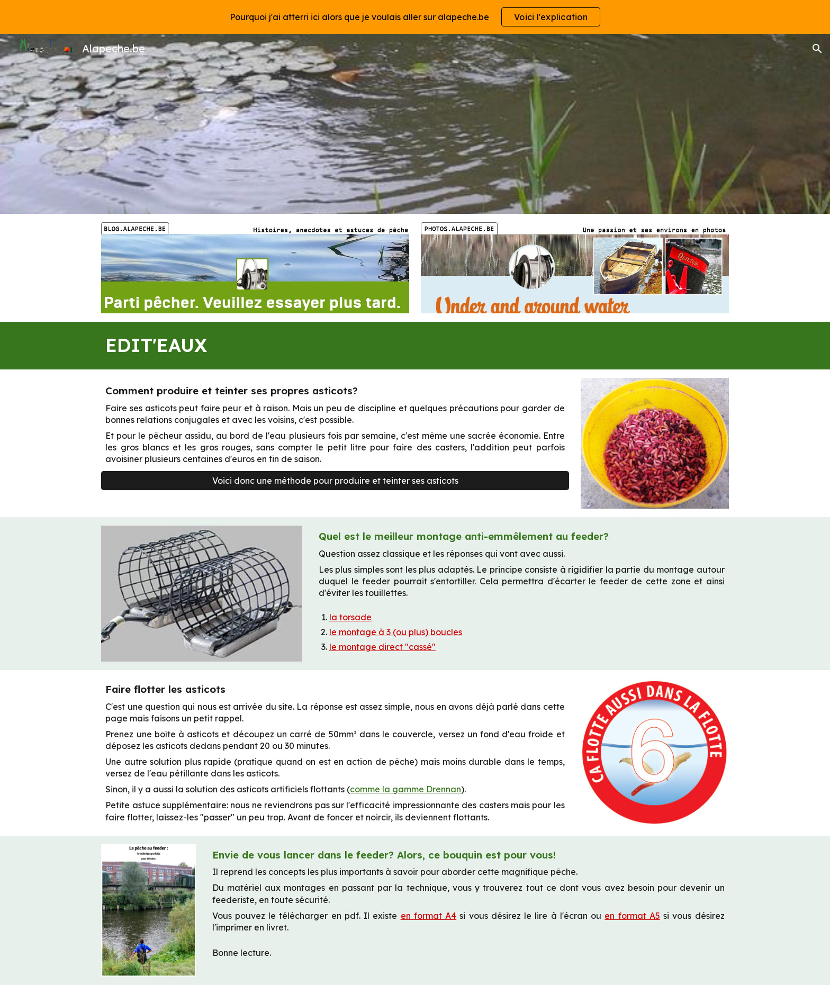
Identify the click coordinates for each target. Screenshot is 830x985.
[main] (414, 345)
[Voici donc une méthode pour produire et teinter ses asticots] (335, 480)
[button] (817, 48)
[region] (415, 17)
